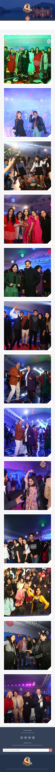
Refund (29, 768)
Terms (24, 768)
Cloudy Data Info (43, 768)
